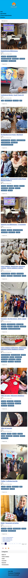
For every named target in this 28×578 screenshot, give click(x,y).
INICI (1, 11)
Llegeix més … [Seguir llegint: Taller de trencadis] (5, 441)
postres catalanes (4, 359)
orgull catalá (10, 190)
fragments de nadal (4, 438)
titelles (21, 486)
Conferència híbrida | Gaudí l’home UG (12, 95)
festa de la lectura (15, 58)
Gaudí (2, 100)
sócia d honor (17, 188)
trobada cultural (4, 190)
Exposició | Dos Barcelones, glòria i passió (13, 319)
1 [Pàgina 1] (5, 543)
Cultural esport (16, 326)
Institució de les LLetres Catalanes (7, 144)
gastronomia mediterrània (15, 354)
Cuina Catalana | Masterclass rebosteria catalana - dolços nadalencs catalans (13, 267)
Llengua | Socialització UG (7, 538)
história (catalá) (15, 100)
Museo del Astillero (20, 324)
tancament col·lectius (11, 530)
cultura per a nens (12, 232)
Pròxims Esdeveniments (6, 15)
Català (3, 558)
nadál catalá (12, 357)
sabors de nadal (4, 361)
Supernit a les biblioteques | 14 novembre (13, 224)
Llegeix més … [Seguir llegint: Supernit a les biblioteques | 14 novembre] (5, 235)
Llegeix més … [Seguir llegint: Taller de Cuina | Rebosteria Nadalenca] (5, 408)
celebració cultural (4, 188)
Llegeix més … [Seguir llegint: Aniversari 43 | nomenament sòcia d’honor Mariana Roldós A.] (5, 193)
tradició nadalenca (18, 357)
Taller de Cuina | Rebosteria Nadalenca (12, 395)
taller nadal (14, 433)
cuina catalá (3, 275)
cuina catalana (3, 528)
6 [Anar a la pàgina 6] (14, 543)
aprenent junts (10, 326)
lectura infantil (22, 58)
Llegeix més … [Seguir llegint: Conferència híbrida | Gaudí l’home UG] (5, 103)
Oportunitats (3, 13)
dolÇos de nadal (10, 361)
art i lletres (18, 232)
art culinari (24, 275)
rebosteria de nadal (20, 273)
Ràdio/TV (4, 554)
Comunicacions (5, 564)
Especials (4, 562)
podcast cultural (9, 275)
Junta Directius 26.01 (6, 541)
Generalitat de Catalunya (21, 140)
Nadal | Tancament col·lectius (10, 523)
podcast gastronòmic (17, 275)
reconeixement (11, 188)
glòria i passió (3, 326)
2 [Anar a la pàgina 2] (7, 543)
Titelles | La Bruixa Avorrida (9, 481)
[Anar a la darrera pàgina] (20, 544)
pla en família (12, 488)
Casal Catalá (3, 56)
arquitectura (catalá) (8, 100)
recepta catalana (17, 361)
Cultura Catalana (5, 556)
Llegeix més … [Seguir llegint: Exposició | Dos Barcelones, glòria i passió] (5, 331)
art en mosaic (20, 433)
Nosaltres (2, 17)
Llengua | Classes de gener (7, 539)
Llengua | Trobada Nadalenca (7, 537)
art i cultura (3, 486)
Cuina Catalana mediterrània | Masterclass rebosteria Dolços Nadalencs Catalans (13, 348)
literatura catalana (14, 142)
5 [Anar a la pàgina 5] (12, 543)
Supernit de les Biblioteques (9, 51)
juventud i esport (4, 328)
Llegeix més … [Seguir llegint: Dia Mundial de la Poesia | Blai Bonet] (5, 147)
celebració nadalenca (4, 357)
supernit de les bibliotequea (11, 56)
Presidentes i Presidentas (14, 573)
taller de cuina (3, 403)
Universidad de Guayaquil (5, 140)
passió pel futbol (23, 326)
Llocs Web (10, 571)
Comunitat (4, 560)
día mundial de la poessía (5, 142)
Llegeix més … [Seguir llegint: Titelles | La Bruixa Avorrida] (5, 492)
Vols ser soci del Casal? (13, 575)
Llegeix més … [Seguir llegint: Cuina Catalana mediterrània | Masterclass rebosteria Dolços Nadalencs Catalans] (5, 364)
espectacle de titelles (4, 488)
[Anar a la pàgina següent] (18, 544)
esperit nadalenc (4, 530)
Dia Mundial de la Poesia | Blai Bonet (12, 134)
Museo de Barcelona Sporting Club (14, 328)
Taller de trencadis (6, 428)
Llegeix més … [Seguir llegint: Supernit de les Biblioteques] (5, 64)
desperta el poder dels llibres (6, 58)
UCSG (21, 100)
